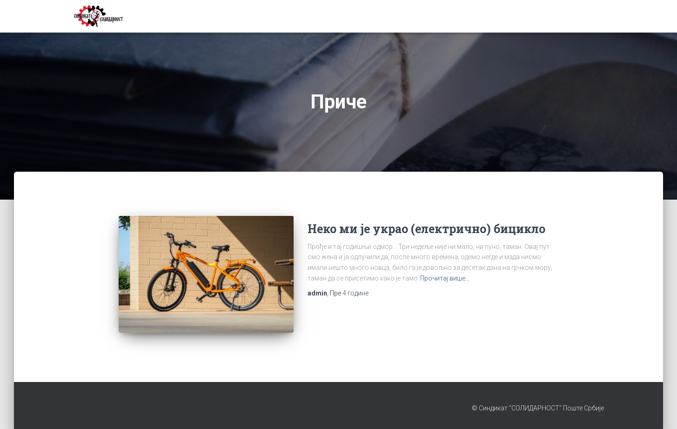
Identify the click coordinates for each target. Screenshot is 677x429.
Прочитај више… (444, 278)
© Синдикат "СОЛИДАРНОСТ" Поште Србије (538, 408)
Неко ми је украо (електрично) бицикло (426, 228)
